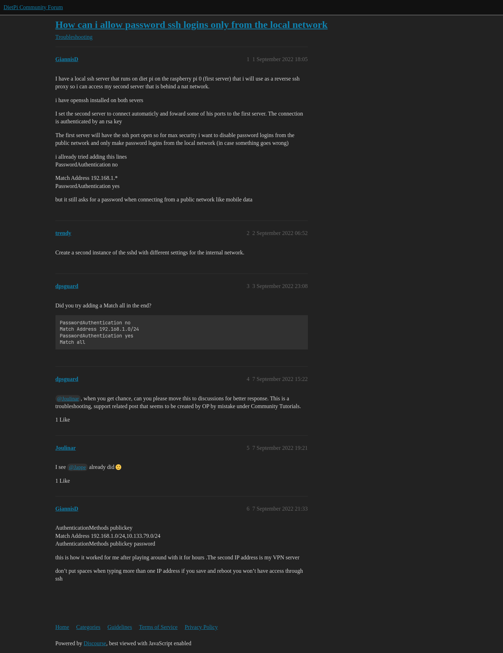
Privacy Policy (201, 627)
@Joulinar (68, 398)
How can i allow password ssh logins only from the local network (191, 24)
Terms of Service (158, 627)
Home (62, 627)
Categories (88, 627)
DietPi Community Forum (33, 7)
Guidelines (119, 627)
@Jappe (77, 467)
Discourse (94, 643)
